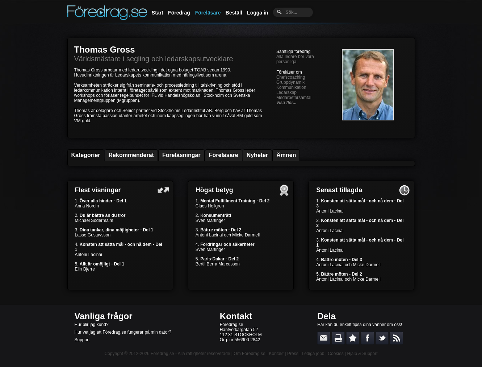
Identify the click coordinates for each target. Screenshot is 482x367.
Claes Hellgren (210, 206)
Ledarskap (286, 92)
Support (82, 339)
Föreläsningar (181, 155)
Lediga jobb (313, 353)
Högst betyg (214, 190)
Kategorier (85, 155)
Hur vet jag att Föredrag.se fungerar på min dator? (123, 332)
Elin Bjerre (85, 269)
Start (157, 13)
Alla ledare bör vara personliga (295, 59)
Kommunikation (291, 87)
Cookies (335, 353)
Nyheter (257, 155)
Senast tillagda (339, 190)
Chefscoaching (290, 77)
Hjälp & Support (362, 353)
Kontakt (236, 316)
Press (292, 353)
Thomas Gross (104, 49)
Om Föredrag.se (249, 353)
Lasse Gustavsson (93, 235)
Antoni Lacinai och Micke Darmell (228, 235)
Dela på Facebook (367, 338)
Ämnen (286, 155)
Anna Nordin (87, 206)
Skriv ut (338, 338)
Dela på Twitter (382, 338)
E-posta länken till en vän (323, 338)
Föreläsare (208, 13)
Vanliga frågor (104, 316)
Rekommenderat (131, 155)
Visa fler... (286, 102)
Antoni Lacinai (88, 254)
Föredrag (179, 13)
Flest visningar (98, 190)
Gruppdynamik (290, 82)
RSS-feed (396, 338)
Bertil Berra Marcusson (218, 264)
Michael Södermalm (94, 220)
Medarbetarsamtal (293, 97)
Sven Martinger (210, 220)
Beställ (234, 13)
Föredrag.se (162, 353)
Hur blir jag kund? (92, 324)
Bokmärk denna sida (352, 338)
